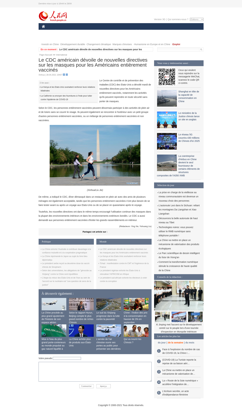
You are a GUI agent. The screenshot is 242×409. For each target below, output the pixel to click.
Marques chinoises (122, 44)
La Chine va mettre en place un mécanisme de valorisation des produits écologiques (179, 244)
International (61, 55)
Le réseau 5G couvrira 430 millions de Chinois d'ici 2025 (189, 137)
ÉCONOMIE (62, 31)
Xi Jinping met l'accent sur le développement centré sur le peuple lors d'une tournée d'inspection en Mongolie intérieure (179, 328)
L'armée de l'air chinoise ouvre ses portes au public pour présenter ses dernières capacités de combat (108, 345)
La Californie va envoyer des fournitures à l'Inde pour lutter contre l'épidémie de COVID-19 (66, 98)
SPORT (163, 31)
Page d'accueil (45, 55)
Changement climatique (99, 44)
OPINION (192, 31)
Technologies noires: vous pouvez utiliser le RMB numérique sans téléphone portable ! (176, 231)
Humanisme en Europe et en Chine (152, 44)
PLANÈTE (149, 31)
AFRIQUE (91, 31)
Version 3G (159, 19)
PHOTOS (49, 37)
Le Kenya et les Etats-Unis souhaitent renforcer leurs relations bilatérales (68, 89)
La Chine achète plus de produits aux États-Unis (80, 342)
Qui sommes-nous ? (178, 19)
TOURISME (176, 31)
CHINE (48, 31)
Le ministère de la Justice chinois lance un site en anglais (189, 116)
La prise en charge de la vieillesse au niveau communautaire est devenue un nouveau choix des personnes (178, 196)
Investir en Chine (50, 44)
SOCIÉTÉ (134, 31)
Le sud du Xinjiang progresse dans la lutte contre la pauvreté (108, 315)
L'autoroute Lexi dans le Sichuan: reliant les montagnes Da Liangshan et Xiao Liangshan (179, 209)
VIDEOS (62, 37)
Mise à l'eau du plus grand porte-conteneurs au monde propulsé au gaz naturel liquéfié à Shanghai (54, 345)
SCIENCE (105, 31)
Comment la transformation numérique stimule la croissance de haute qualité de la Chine (178, 266)
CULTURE (120, 31)
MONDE (77, 31)
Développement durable (73, 44)
